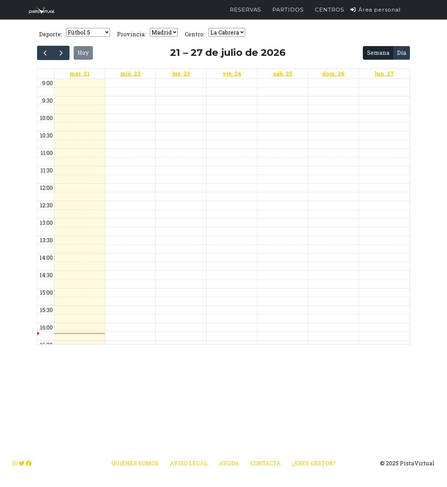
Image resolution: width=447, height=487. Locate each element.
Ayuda (229, 463)
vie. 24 (231, 73)
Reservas (246, 12)
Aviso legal (189, 463)
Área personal (375, 12)
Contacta (265, 463)
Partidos (288, 12)
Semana (378, 52)
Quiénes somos (135, 463)
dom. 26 (333, 73)
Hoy (83, 52)
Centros (329, 12)
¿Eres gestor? (314, 463)
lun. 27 (384, 73)
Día (401, 52)
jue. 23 (181, 73)
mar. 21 (79, 73)
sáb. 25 (282, 73)
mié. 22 (130, 73)
